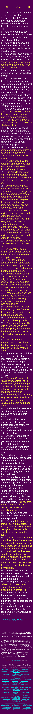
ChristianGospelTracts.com (9, 703)
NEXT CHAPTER (19, 620)
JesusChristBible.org (15, 677)
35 (2, 436)
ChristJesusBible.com (16, 701)
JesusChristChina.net (15, 684)
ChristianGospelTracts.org (5, 704)
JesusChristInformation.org (24, 671)
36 (2, 447)
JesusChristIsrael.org (5, 669)
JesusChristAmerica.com (20, 694)
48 (2, 606)
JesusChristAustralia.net (24, 687)
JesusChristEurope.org (24, 669)
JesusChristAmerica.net (14, 682)
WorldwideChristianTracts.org (27, 704)
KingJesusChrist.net (26, 709)
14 (2, 172)
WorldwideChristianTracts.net (27, 705)
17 (2, 218)
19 (2, 240)
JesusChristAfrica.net (5, 684)
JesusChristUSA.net (4, 682)
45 (2, 570)
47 (2, 592)
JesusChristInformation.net (24, 682)
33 (2, 419)
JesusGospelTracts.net (27, 708)
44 (2, 551)
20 (2, 249)
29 (2, 361)
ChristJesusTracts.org (16, 707)
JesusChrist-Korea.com (27, 695)
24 (2, 306)
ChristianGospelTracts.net (5, 705)
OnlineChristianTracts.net (16, 705)
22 (2, 273)
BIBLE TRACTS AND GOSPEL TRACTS (14, 619)
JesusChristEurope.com (25, 692)
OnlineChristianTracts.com (21, 703)
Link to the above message (13, 660)
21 (2, 260)
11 (2, 128)
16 (2, 210)
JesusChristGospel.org (24, 677)
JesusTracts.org (20, 679)
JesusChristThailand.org (14, 676)
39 (2, 488)
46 (2, 581)
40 (2, 499)
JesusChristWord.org (7, 677)
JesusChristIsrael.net (5, 681)
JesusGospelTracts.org (16, 708)
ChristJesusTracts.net (26, 707)
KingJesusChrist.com (7, 709)
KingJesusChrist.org (16, 709)
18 (2, 232)
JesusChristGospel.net (24, 689)
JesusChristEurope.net (24, 681)
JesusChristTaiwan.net (5, 687)
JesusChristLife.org (5, 679)
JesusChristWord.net (7, 689)
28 (2, 353)
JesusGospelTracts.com (6, 708)
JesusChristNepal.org (5, 674)
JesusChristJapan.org (16, 673)
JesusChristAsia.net (15, 681)
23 (2, 293)
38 (2, 477)
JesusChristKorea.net (25, 684)
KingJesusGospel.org (16, 678)
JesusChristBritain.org (16, 670)
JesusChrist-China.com (16, 698)
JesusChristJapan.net (16, 685)
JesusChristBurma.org (25, 674)
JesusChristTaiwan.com (6, 699)
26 (2, 323)
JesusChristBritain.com (16, 693)
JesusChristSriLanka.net (16, 686)
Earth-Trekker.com (17, 696)
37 (2, 455)
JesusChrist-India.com (26, 697)
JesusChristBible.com (15, 700)
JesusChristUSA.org (4, 671)
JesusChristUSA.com (9, 694)
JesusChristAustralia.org (24, 676)
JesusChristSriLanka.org (16, 675)
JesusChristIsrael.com (5, 692)
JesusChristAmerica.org (14, 671)
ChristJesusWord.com (24, 700)
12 (2, 147)
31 (2, 394)
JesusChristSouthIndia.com (15, 697)
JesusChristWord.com (7, 700)
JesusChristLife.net (16, 683)
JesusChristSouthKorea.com (16, 695)
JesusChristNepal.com (4, 697)
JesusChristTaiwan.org (5, 676)
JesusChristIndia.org (15, 674)
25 (2, 317)
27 (2, 339)
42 (2, 521)
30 (2, 378)
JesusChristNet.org (16, 672)
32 (2, 408)
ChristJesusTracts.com (7, 707)
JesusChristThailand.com (16, 699)
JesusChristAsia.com (15, 692)
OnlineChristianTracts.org (16, 704)
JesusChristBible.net (15, 689)
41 (2, 513)
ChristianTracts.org (28, 679)
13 (2, 161)
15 (2, 185)
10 (2, 119)
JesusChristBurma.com (4, 695)
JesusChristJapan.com (25, 699)
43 (2, 537)
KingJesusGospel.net (16, 690)
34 (2, 430)
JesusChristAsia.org (15, 669)
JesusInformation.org (13, 679)
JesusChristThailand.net (14, 687)
